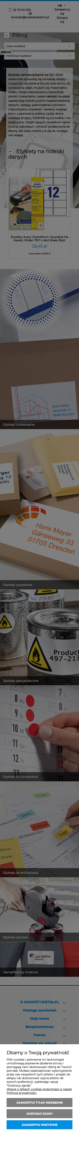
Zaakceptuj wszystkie (39, 1124)
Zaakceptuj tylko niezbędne (39, 1102)
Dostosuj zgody (39, 1113)
